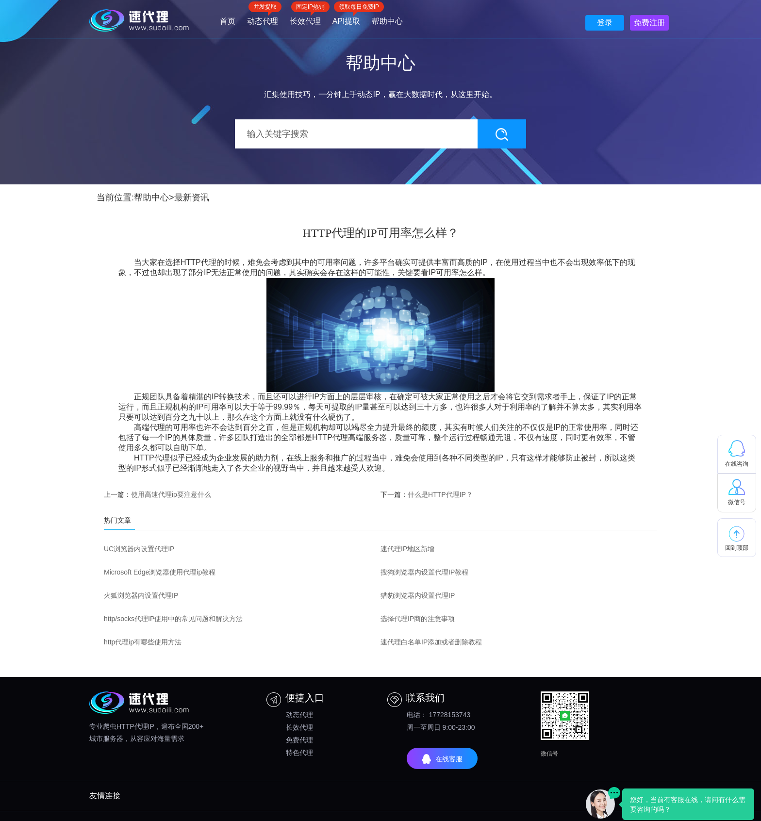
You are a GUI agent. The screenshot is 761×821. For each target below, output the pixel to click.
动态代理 (262, 17)
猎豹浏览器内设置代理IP (417, 595)
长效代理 (305, 17)
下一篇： (426, 494)
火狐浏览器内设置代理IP (141, 595)
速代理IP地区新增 (407, 549)
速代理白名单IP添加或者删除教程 (431, 642)
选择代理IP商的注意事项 (417, 619)
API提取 (346, 17)
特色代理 (299, 752)
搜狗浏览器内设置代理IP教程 (424, 572)
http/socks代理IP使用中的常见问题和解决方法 (173, 619)
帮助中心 (387, 21)
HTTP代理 (198, 262)
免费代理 (299, 740)
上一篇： (157, 494)
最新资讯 (191, 197)
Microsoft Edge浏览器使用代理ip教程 (159, 572)
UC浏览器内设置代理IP (139, 549)
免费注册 (649, 22)
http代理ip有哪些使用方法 (143, 642)
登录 (604, 22)
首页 (227, 21)
